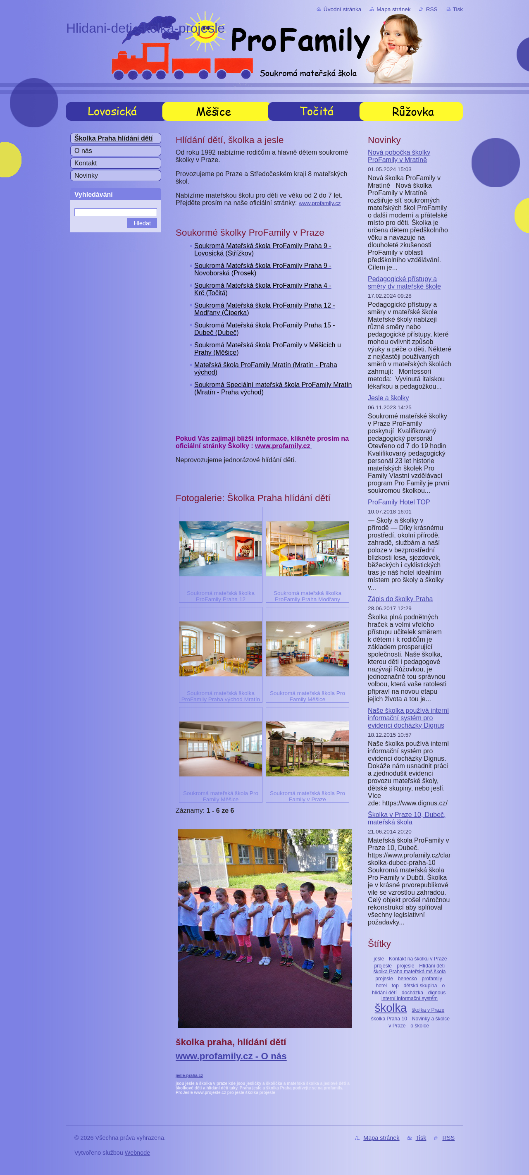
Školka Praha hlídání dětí (113, 138)
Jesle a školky (388, 397)
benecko (407, 979)
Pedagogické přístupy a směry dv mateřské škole (404, 282)
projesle (406, 966)
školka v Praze (428, 1010)
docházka (412, 993)
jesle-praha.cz (189, 1075)
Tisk (458, 9)
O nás (83, 150)
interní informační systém (409, 998)
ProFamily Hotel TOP (399, 502)
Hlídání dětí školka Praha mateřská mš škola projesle (410, 972)
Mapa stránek (393, 9)
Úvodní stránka (342, 9)
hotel (381, 986)
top (395, 986)
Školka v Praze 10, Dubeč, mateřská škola (407, 818)
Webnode (137, 1152)
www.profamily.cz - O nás (231, 1056)
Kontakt (85, 163)
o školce (419, 1026)
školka (391, 1007)
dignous (437, 993)
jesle (379, 959)
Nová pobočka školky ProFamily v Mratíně (399, 156)
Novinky (86, 175)
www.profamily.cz (320, 203)
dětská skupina (420, 986)
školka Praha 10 (389, 1019)
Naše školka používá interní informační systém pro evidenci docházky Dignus (408, 718)
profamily (432, 979)
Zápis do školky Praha (400, 598)
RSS (432, 9)
